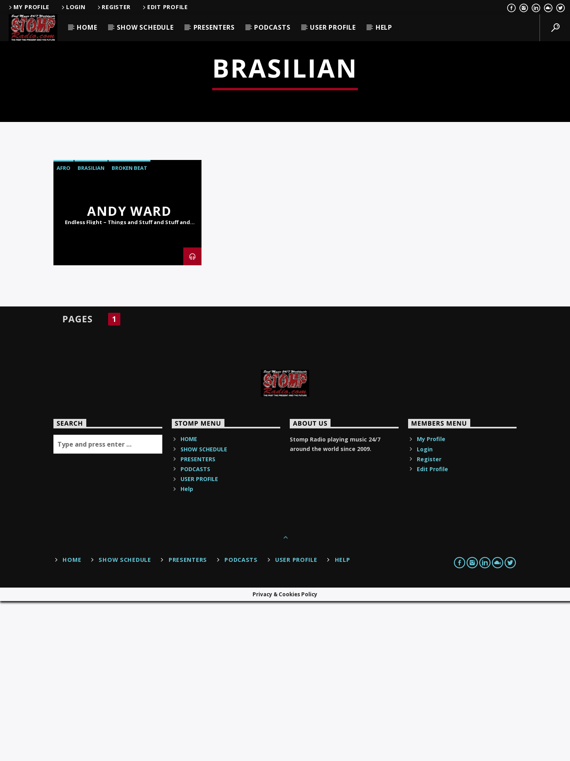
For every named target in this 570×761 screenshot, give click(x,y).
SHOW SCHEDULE (145, 27)
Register (113, 7)
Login (72, 7)
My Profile (28, 7)
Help (384, 27)
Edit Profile (164, 7)
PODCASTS (272, 27)
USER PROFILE (333, 27)
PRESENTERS (214, 27)
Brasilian (91, 327)
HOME (87, 27)
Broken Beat (129, 327)
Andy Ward (129, 370)
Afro (63, 327)
